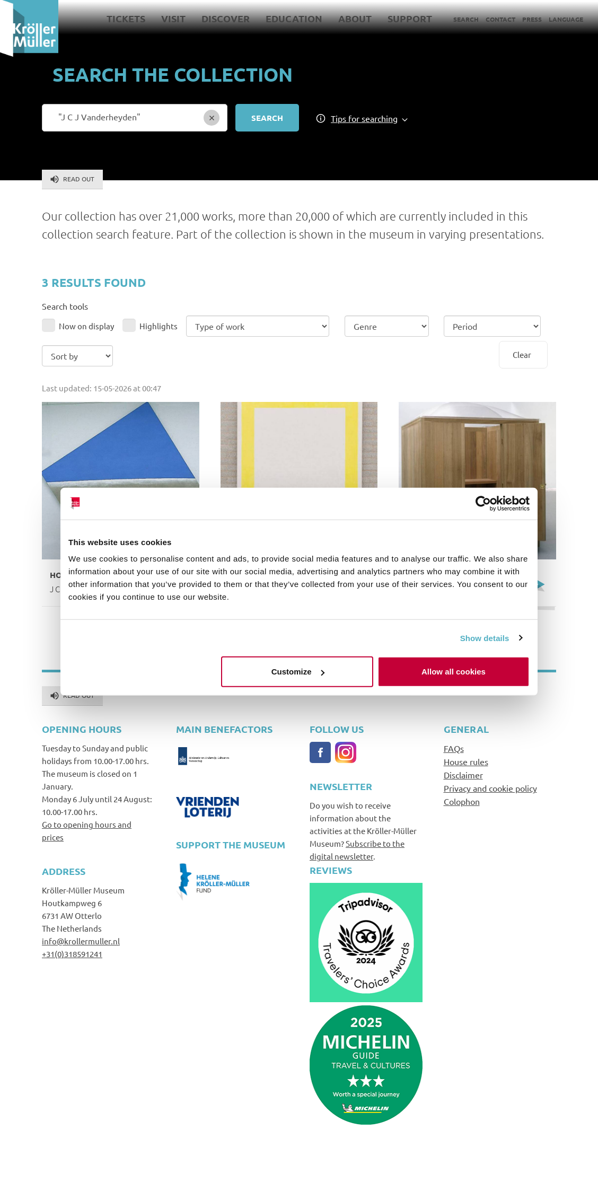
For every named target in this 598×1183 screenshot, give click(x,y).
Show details (484, 637)
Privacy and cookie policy (490, 788)
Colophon (462, 801)
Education (294, 18)
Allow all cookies (453, 671)
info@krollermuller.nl (81, 941)
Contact (500, 19)
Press (532, 19)
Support (410, 18)
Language (566, 19)
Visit (173, 18)
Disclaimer (463, 774)
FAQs (454, 748)
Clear (522, 354)
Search (466, 19)
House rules (466, 761)
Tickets (126, 18)
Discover (225, 18)
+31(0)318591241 (72, 954)
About (355, 18)
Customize (297, 671)
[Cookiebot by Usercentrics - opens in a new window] (483, 503)
